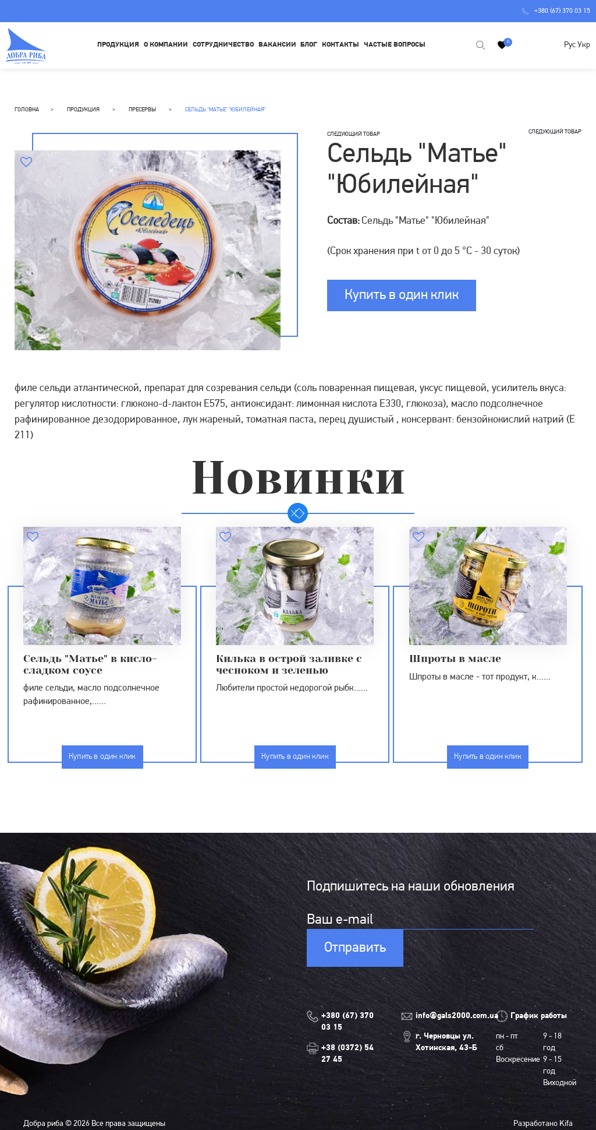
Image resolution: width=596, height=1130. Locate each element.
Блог (308, 44)
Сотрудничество (223, 44)
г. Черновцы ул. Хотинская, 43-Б (446, 1042)
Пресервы (143, 110)
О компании (166, 44)
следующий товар (353, 134)
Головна (27, 110)
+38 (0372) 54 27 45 (347, 1054)
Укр (583, 45)
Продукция (118, 44)
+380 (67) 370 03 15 (556, 11)
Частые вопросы (394, 44)
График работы (538, 1016)
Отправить (355, 948)
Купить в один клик (402, 295)
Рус (570, 45)
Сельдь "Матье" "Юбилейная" (225, 110)
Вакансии (277, 44)
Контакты (340, 44)
